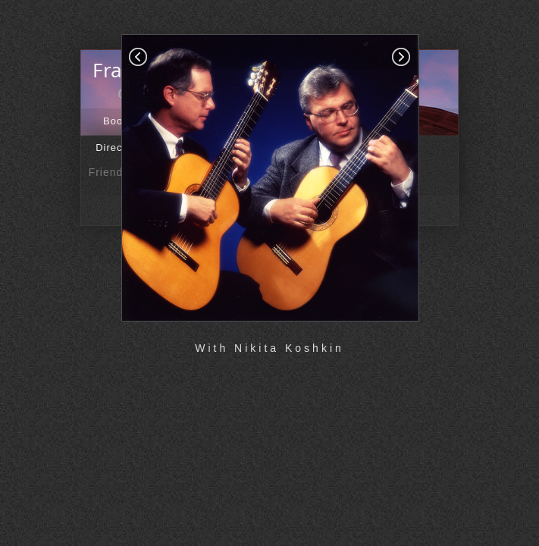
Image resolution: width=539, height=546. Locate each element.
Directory (119, 147)
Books (118, 121)
